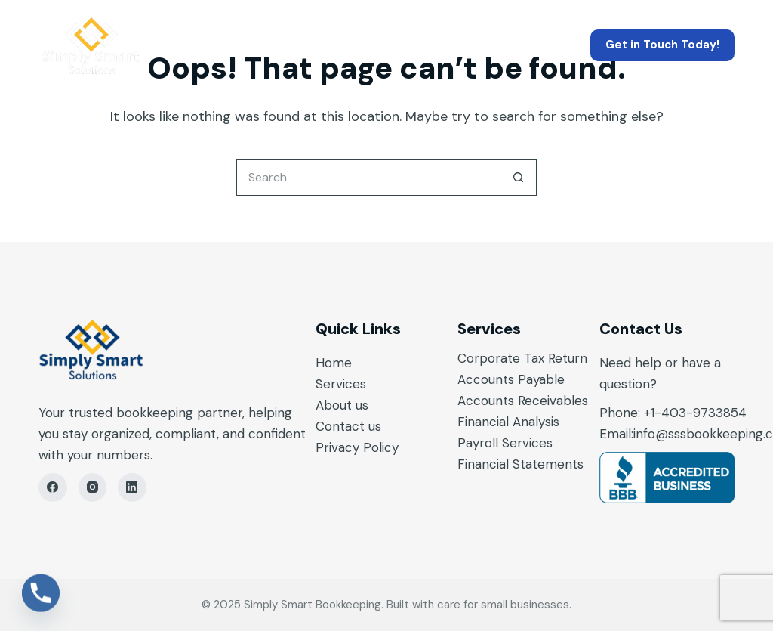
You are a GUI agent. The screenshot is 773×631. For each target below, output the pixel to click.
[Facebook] (52, 487)
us (362, 405)
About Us (421, 45)
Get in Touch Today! (662, 44)
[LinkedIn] (132, 487)
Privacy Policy (357, 447)
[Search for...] (368, 177)
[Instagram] (93, 487)
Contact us (348, 426)
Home (216, 45)
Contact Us (538, 45)
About (336, 405)
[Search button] (518, 177)
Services (313, 45)
